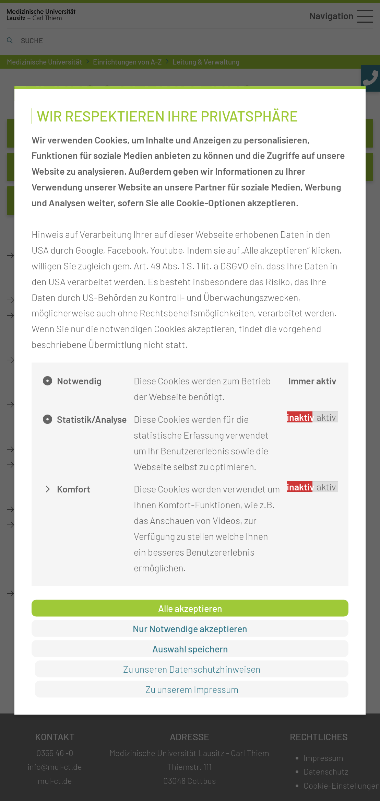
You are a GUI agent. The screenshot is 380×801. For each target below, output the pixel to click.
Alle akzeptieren (190, 607)
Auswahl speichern (190, 648)
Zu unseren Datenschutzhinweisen (192, 668)
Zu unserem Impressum (191, 689)
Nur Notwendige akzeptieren (190, 628)
